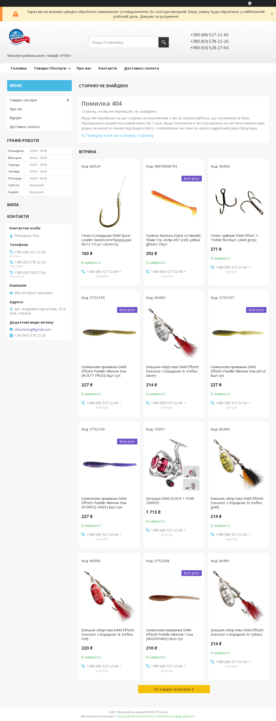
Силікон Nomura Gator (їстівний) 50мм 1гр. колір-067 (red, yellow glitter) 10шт (173, 239)
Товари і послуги (23, 100)
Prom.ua (162, 712)
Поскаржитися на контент (135, 716)
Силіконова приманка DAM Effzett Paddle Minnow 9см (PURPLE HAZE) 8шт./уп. (103, 502)
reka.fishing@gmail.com (32, 329)
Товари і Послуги (50, 68)
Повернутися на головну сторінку (120, 135)
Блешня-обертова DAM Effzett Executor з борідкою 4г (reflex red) (107, 634)
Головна (19, 68)
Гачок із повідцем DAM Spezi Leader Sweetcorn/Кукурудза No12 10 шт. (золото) (106, 239)
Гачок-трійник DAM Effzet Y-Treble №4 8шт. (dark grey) (235, 237)
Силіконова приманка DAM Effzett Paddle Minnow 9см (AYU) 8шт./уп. (238, 371)
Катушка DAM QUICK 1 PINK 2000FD (170, 500)
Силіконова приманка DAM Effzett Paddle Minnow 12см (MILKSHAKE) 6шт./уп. (169, 634)
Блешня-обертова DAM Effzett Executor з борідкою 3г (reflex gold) (237, 502)
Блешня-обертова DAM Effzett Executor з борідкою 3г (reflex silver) (172, 371)
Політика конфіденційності (176, 716)
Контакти (107, 68)
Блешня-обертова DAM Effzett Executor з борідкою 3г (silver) (237, 632)
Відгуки (15, 118)
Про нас (84, 68)
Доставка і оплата (141, 68)
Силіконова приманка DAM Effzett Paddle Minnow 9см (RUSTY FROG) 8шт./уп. (103, 371)
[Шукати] (163, 42)
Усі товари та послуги (172, 689)
